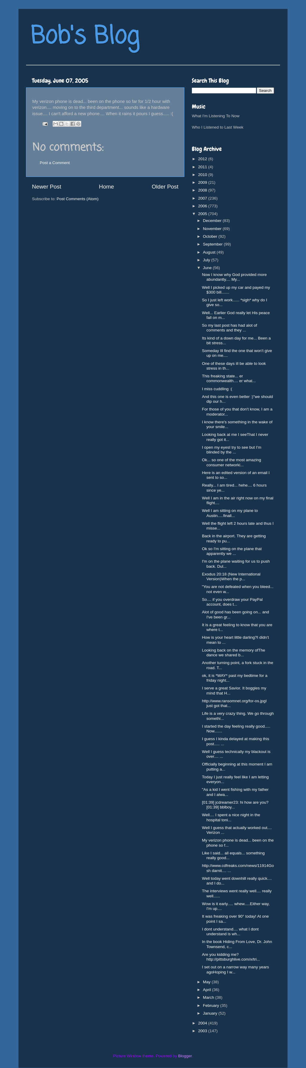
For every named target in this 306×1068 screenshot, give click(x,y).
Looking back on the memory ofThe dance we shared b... (233, 652)
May (207, 982)
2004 (203, 1023)
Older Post (165, 186)
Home (106, 186)
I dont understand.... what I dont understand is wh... (230, 931)
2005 (203, 214)
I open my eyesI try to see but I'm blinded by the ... (231, 449)
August (210, 252)
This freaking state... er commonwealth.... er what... (229, 378)
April (207, 989)
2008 (203, 190)
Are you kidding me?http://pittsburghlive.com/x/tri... (231, 956)
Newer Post (46, 186)
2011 (203, 167)
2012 (203, 159)
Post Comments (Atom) (78, 199)
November (213, 228)
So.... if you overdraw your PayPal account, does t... (232, 601)
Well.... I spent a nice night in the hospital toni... (231, 817)
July (207, 260)
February (211, 1005)
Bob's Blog (84, 37)
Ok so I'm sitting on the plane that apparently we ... (232, 551)
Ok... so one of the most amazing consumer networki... (231, 462)
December (213, 220)
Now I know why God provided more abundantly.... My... (234, 277)
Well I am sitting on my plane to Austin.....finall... (230, 513)
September (213, 244)
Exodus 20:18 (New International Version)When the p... (231, 576)
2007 (203, 198)
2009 (203, 182)
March (209, 997)
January (210, 1013)
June (208, 268)
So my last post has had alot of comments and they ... (229, 327)
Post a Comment (55, 162)
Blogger (185, 1056)
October (210, 236)
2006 (203, 206)
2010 (203, 174)
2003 (203, 1031)
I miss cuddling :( (217, 389)
